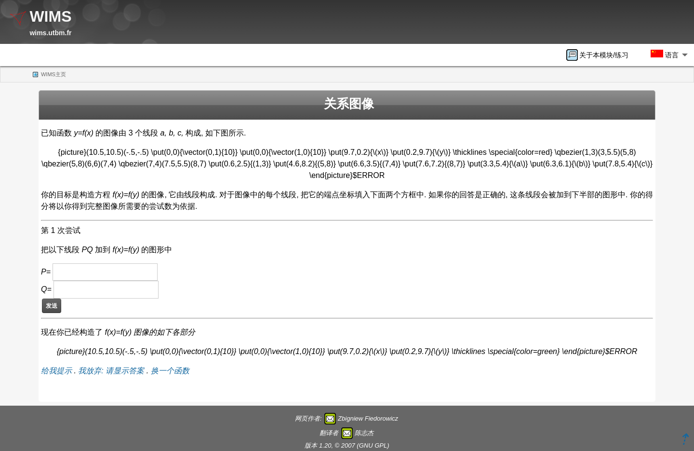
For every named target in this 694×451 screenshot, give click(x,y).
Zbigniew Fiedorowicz (368, 418)
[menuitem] (600, 55)
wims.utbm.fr (50, 33)
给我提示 (56, 371)
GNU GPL (373, 445)
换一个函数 (170, 371)
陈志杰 (364, 433)
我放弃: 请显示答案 (111, 371)
